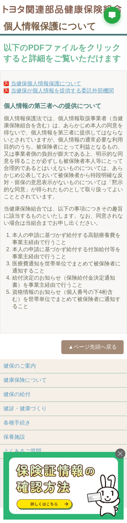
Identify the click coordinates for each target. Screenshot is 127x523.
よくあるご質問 (22, 451)
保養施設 (14, 437)
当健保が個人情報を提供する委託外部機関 (62, 90)
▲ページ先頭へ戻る (92, 347)
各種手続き (16, 423)
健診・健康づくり (25, 408)
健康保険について (25, 380)
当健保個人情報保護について (46, 83)
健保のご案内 (19, 366)
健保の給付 (16, 394)
